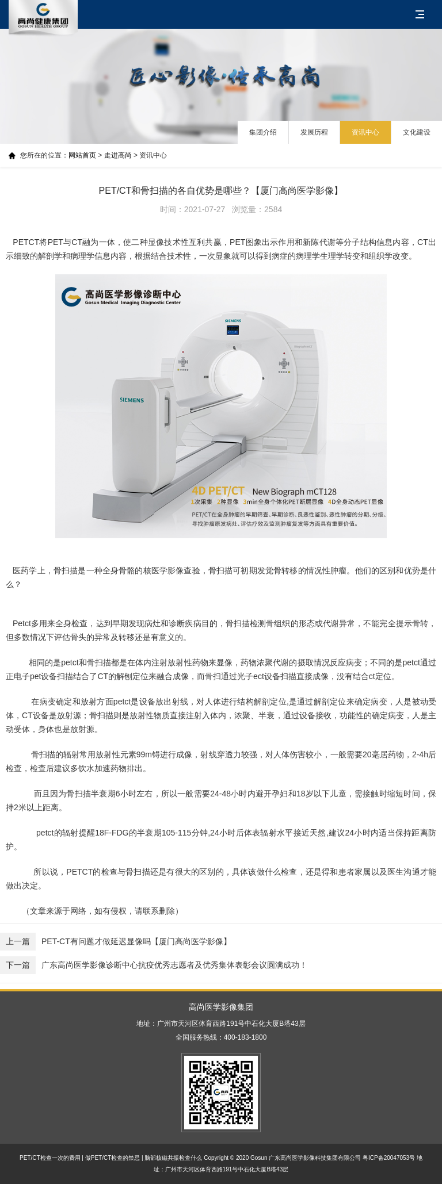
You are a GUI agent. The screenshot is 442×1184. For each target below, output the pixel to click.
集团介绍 (263, 132)
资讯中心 (365, 132)
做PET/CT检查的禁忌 (112, 1158)
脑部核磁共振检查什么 (173, 1158)
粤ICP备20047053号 (389, 1158)
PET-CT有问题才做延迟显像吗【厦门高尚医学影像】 (115, 942)
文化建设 (416, 132)
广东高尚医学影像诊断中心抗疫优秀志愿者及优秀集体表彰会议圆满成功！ (153, 965)
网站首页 (82, 155)
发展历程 (314, 132)
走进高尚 (118, 155)
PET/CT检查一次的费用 (50, 1158)
